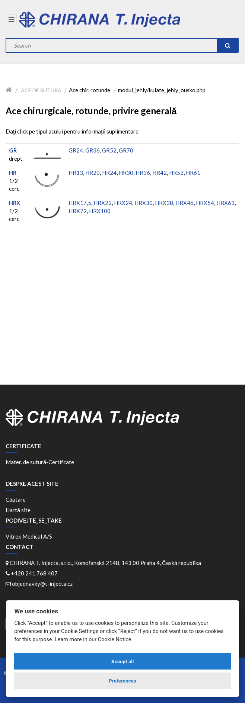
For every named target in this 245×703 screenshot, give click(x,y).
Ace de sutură (41, 90)
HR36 (143, 172)
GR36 (92, 150)
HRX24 (123, 202)
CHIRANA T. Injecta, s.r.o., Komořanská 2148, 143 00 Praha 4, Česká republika (105, 562)
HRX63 (225, 202)
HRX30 (143, 202)
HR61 (193, 172)
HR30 (126, 172)
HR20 (92, 172)
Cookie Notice (114, 639)
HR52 (176, 172)
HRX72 (78, 211)
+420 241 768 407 (34, 573)
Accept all (122, 661)
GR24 (76, 150)
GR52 (109, 150)
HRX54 (205, 202)
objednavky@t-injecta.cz (42, 583)
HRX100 (100, 211)
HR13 (76, 172)
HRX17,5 (80, 202)
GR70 (126, 150)
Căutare (16, 499)
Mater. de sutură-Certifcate (40, 462)
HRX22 (102, 202)
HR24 (109, 172)
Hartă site (18, 510)
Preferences (122, 681)
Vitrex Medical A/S (29, 536)
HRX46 (184, 202)
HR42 (159, 172)
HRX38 (164, 202)
